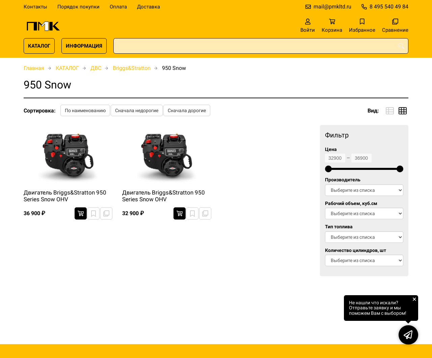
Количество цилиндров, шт (355, 250)
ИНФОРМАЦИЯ (84, 46)
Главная (34, 68)
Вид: (373, 110)
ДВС (95, 68)
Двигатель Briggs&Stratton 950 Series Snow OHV (65, 196)
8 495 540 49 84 (389, 6)
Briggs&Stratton (132, 68)
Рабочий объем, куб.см (351, 203)
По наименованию (85, 110)
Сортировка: (40, 110)
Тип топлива (339, 226)
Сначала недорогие (136, 110)
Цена (331, 149)
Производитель (342, 179)
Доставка (148, 7)
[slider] (328, 168)
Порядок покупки (78, 7)
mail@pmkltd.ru (332, 6)
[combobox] (260, 46)
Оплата (118, 7)
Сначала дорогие (187, 110)
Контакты (35, 7)
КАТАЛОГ (39, 46)
